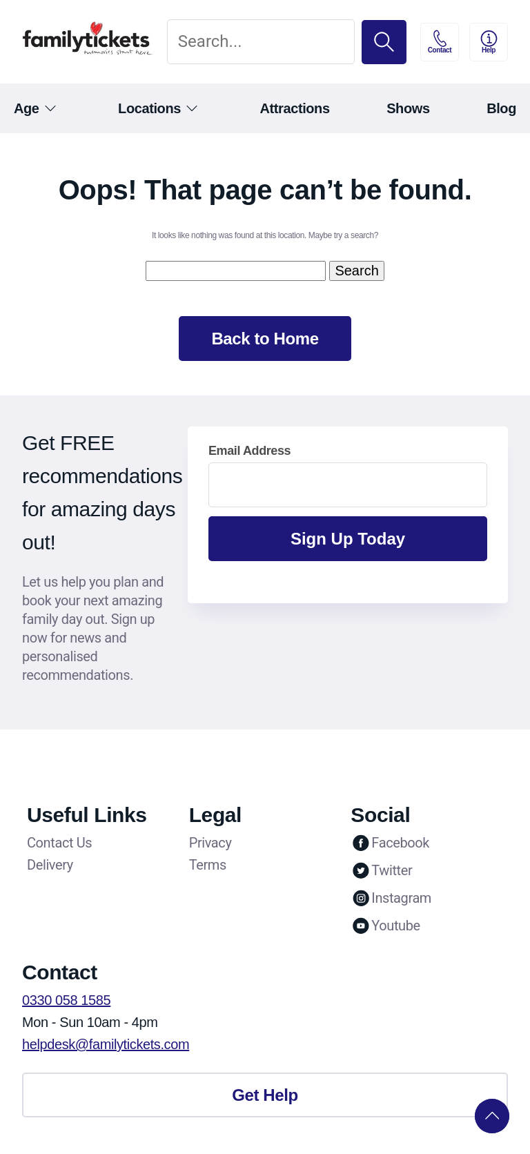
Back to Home (264, 338)
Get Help (264, 1095)
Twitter (381, 870)
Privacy (210, 842)
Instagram (391, 898)
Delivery (50, 865)
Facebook (390, 842)
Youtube (385, 925)
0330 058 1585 (66, 1000)
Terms (207, 865)
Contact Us (59, 842)
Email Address (249, 451)
